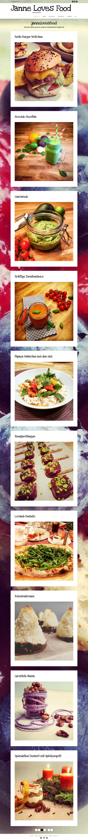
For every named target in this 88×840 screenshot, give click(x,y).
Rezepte (40, 835)
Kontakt (50, 835)
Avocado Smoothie (25, 117)
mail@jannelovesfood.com (15, 1)
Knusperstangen (25, 436)
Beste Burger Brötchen (28, 37)
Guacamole (21, 197)
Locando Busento (25, 516)
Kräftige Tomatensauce (29, 276)
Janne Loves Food (41, 8)
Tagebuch (32, 835)
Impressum (55, 835)
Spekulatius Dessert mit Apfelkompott (38, 756)
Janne (36, 835)
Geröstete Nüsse (25, 676)
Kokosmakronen (24, 596)
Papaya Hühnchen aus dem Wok (33, 356)
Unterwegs (45, 835)
